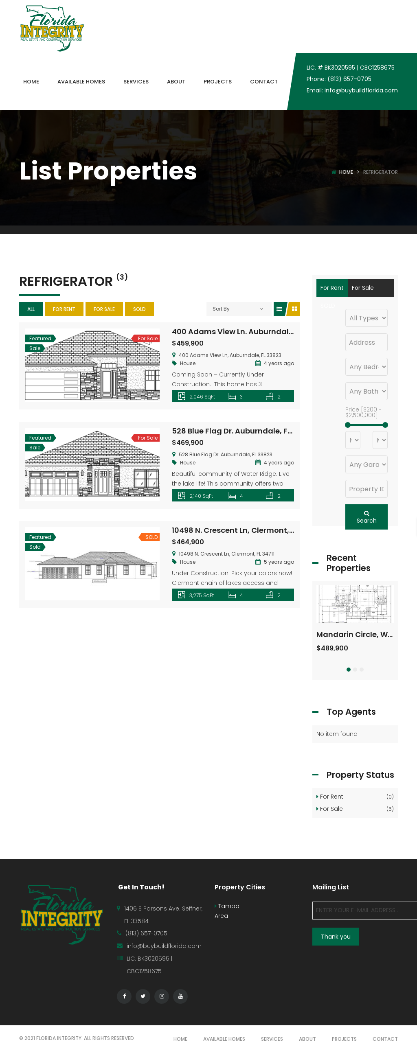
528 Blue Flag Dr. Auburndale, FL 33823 (243, 431)
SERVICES (272, 1038)
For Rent (64, 309)
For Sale (104, 309)
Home (346, 172)
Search (367, 517)
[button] (348, 669)
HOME (180, 1038)
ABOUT (307, 1038)
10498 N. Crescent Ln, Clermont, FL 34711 (245, 530)
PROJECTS (344, 1038)
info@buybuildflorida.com (164, 946)
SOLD (139, 309)
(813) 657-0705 (146, 933)
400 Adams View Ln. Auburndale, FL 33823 (250, 331)
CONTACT (385, 1038)
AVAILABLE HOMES (224, 1038)
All (31, 309)
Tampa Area (227, 911)
